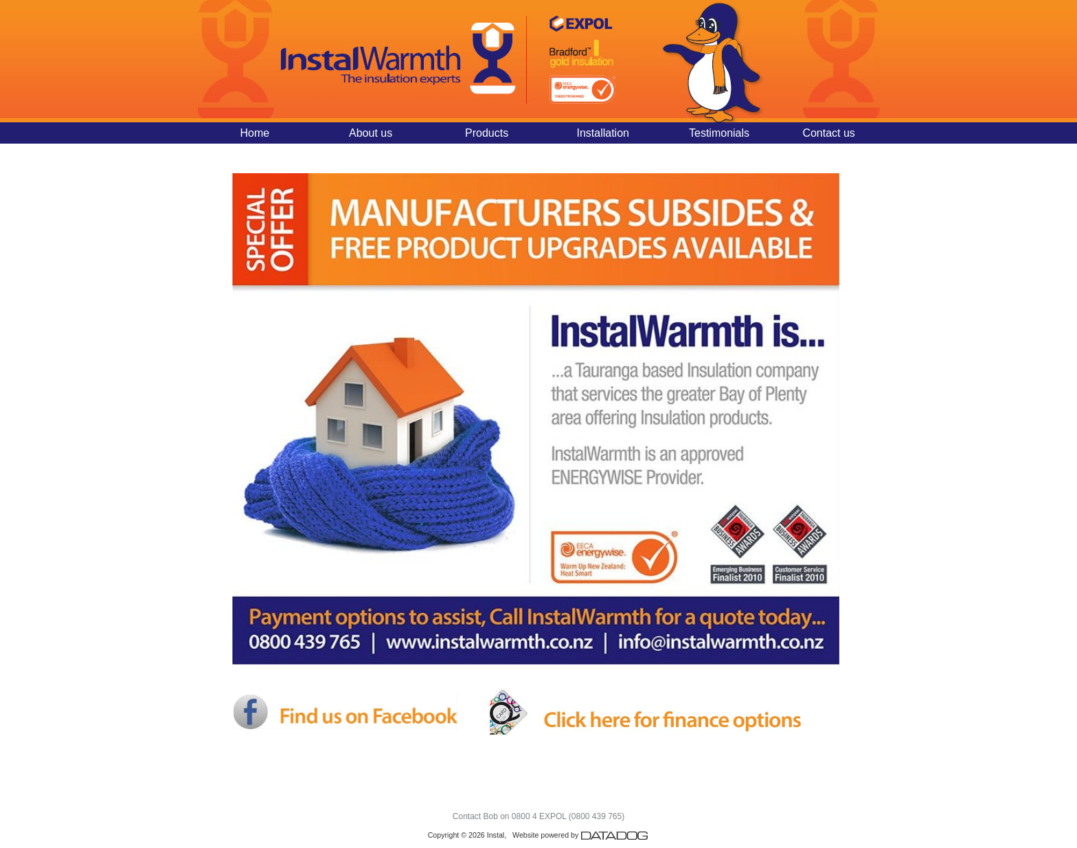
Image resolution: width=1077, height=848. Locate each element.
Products (486, 133)
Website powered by (580, 835)
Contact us (828, 133)
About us (370, 133)
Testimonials (719, 133)
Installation (602, 133)
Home (254, 133)
